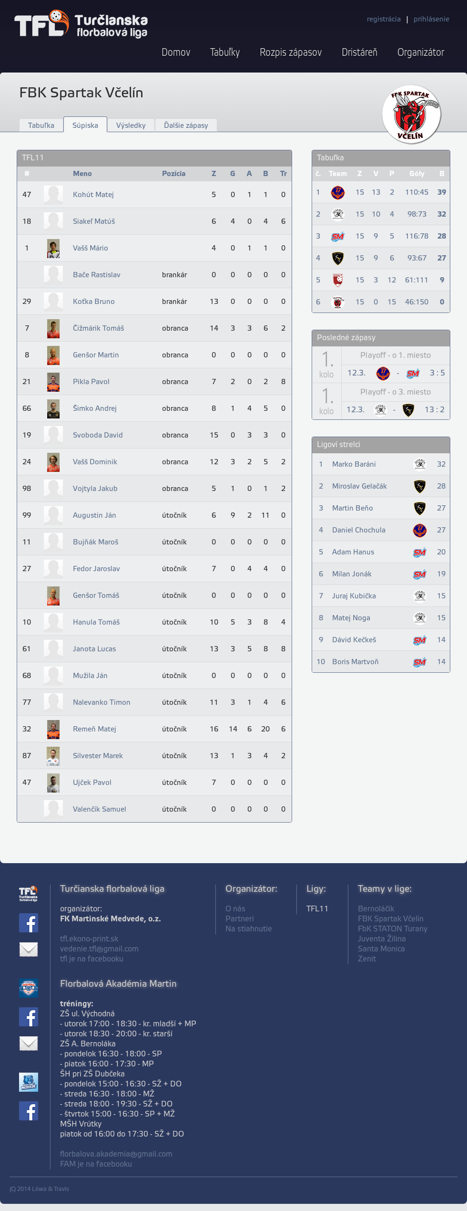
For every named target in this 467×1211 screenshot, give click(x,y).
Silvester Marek (98, 756)
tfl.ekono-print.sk (89, 939)
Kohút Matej (93, 195)
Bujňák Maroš (95, 542)
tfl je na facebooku (91, 959)
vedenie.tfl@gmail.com (99, 949)
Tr (283, 174)
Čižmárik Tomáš (98, 328)
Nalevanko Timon (102, 702)
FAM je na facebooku (96, 1164)
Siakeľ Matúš (94, 222)
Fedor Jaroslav (96, 569)
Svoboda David (98, 435)
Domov (176, 53)
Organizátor (420, 53)
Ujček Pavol (92, 783)
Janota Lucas (94, 649)
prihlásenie (431, 19)
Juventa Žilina (382, 939)
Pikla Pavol (91, 382)
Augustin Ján (94, 515)
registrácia (384, 19)
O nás (235, 909)
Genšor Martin (96, 355)
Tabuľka (41, 126)
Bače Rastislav (97, 275)
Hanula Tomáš (96, 622)
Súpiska (85, 126)
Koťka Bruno (94, 302)
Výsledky (131, 126)
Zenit (367, 959)
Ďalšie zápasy (186, 126)
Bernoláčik (376, 909)
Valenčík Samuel (99, 809)
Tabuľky (225, 53)
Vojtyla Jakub (95, 489)
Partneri (239, 919)
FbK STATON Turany (392, 929)
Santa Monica (381, 949)
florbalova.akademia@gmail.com (116, 1154)
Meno (82, 174)
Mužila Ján (90, 676)
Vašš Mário (90, 248)
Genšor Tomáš (96, 596)
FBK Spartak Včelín (391, 919)
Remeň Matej (94, 729)
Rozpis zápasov (291, 53)
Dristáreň (359, 53)
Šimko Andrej (95, 409)
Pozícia (174, 174)
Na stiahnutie (248, 929)
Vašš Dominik (95, 462)
